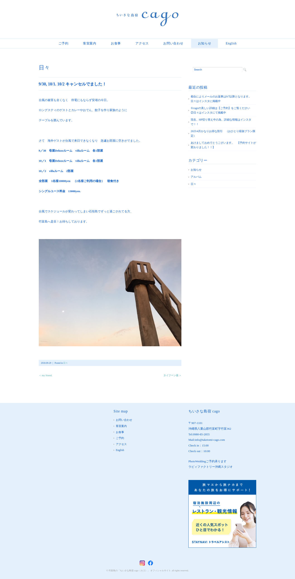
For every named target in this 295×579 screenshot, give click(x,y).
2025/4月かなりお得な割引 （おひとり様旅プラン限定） (223, 133)
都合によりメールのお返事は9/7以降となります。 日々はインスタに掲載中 (222, 99)
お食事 (116, 43)
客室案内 (89, 43)
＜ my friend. (45, 375)
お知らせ (204, 43)
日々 (44, 67)
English (231, 43)
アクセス (142, 43)
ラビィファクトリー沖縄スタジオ (210, 466)
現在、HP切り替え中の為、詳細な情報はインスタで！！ (221, 122)
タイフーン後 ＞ (172, 375)
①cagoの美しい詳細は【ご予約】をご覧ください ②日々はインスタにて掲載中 (223, 110)
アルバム (196, 176)
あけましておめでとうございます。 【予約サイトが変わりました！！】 (223, 145)
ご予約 (63, 43)
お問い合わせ (173, 43)
